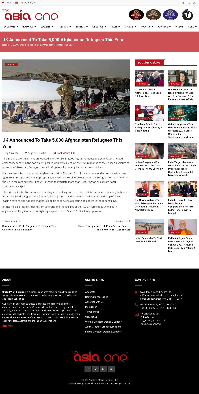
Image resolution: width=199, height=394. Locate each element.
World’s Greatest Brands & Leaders (104, 321)
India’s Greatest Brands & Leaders (103, 331)
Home (5, 44)
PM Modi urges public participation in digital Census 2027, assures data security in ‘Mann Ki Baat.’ (182, 245)
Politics (63, 26)
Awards (145, 26)
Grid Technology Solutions (117, 383)
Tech (114, 26)
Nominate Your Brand (96, 296)
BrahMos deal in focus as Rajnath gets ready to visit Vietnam (149, 127)
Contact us (91, 316)
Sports (128, 26)
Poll (191, 26)
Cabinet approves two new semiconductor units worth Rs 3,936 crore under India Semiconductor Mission (182, 131)
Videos (179, 26)
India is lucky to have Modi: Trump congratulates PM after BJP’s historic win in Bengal (181, 207)
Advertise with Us (94, 301)
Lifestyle (97, 26)
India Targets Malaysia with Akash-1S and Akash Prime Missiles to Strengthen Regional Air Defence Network (182, 169)
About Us (90, 292)
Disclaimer (91, 306)
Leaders (45, 26)
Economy (9, 26)
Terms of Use (92, 311)
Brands (80, 26)
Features (27, 26)
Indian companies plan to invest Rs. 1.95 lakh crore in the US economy (149, 165)
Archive (163, 26)
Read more (7, 325)
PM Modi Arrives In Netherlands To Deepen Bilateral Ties (148, 93)
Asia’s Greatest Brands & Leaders (103, 326)
